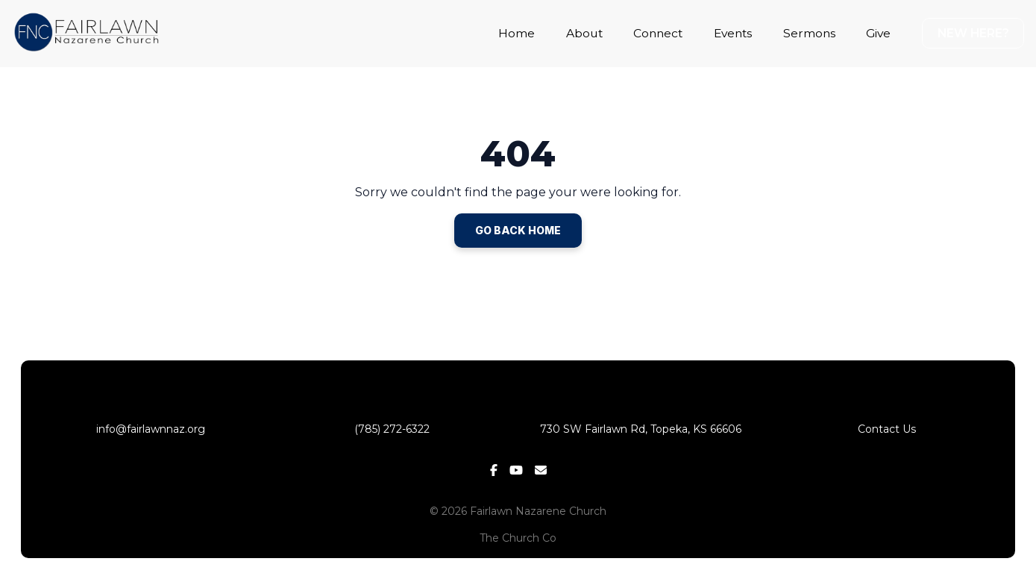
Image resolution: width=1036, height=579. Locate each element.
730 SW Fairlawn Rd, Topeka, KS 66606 (640, 429)
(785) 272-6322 (395, 429)
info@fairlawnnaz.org (149, 429)
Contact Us (887, 429)
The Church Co (518, 538)
